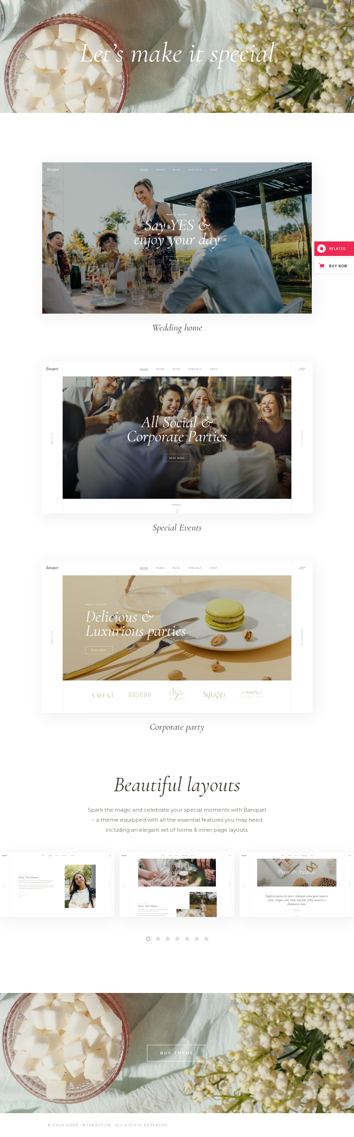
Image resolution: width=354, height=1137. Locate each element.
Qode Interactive (89, 1125)
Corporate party (177, 727)
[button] (148, 938)
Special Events (177, 527)
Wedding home (177, 327)
